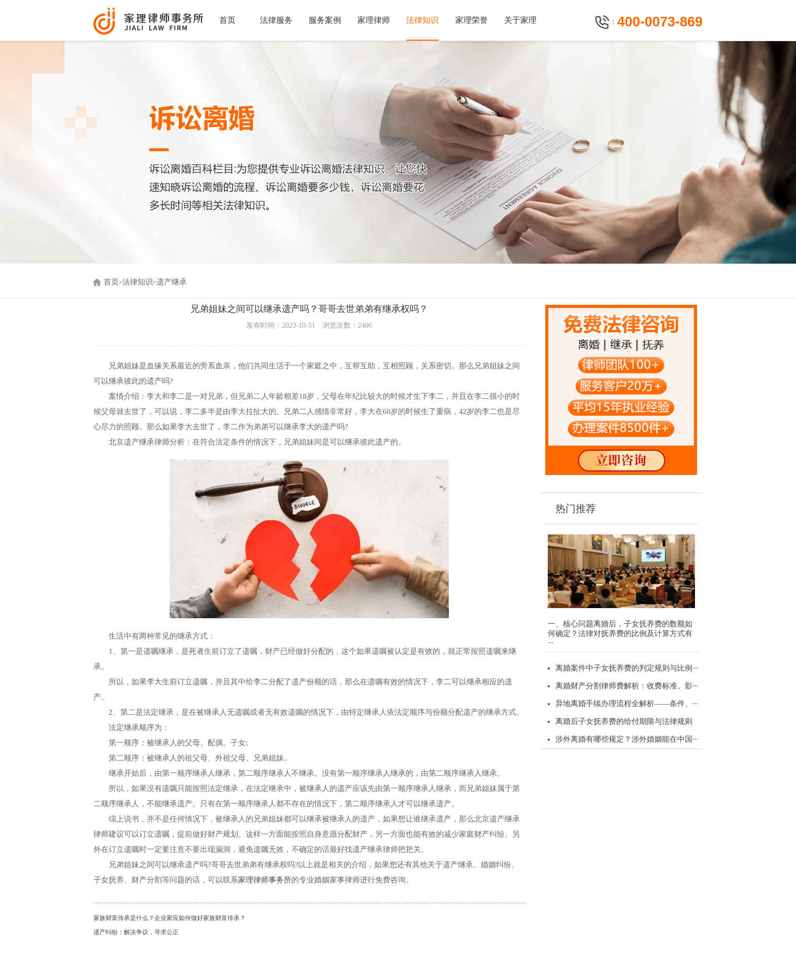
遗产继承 (171, 282)
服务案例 (325, 20)
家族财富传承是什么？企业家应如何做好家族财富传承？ (169, 918)
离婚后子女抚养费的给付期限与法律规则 (623, 721)
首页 (227, 20)
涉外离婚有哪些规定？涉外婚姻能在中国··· (626, 739)
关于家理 (520, 20)
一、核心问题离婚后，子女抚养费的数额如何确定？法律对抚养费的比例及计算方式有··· (620, 633)
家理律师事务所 (264, 880)
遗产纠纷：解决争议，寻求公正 (136, 932)
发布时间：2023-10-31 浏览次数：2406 (309, 325)
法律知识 (422, 20)
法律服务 (276, 20)
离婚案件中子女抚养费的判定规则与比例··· (626, 668)
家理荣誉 (471, 20)
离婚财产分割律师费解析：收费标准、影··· (626, 686)
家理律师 (373, 20)
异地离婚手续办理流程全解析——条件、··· (626, 704)
